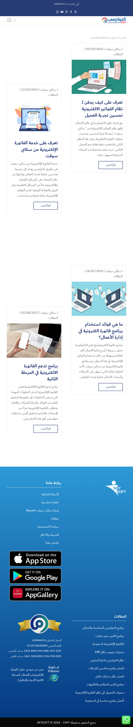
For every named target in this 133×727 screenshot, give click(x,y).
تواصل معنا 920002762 (64, 4)
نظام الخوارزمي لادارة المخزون (107, 686)
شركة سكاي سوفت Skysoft (42, 536)
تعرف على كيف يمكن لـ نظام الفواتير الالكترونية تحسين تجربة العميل (102, 108)
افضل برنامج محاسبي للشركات (106, 694)
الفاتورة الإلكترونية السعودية (108, 670)
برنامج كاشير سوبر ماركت (109, 662)
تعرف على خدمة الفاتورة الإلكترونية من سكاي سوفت (36, 108)
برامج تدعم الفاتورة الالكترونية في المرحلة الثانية (39, 254)
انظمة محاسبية (50, 528)
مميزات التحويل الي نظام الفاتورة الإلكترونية (99, 718)
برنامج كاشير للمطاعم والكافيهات (105, 710)
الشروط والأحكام (49, 561)
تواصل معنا (52, 569)
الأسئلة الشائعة (50, 520)
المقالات (118, 54)
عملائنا (55, 544)
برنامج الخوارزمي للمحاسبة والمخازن (103, 654)
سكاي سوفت (113, 49)
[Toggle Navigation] (9, 21)
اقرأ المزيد (111, 165)
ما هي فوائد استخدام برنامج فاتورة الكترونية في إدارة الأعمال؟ (100, 254)
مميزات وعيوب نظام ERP (109, 678)
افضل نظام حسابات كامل (109, 702)
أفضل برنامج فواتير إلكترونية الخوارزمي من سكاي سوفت (102, 404)
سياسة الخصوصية (48, 552)
